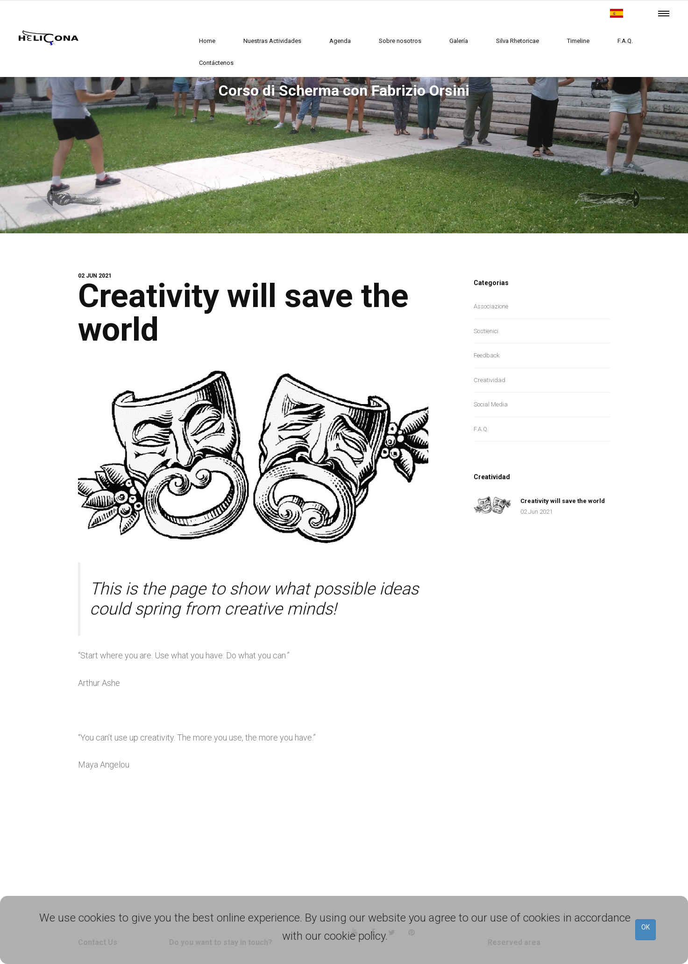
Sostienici (486, 331)
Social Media (491, 404)
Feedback (486, 355)
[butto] (616, 13)
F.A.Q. (625, 40)
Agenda (340, 40)
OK (645, 927)
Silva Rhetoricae (517, 40)
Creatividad (489, 380)
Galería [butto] (458, 40)
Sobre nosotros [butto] (400, 40)
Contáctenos (216, 62)
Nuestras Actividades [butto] (272, 40)
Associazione (491, 306)
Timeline (578, 40)
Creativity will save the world (247, 312)
